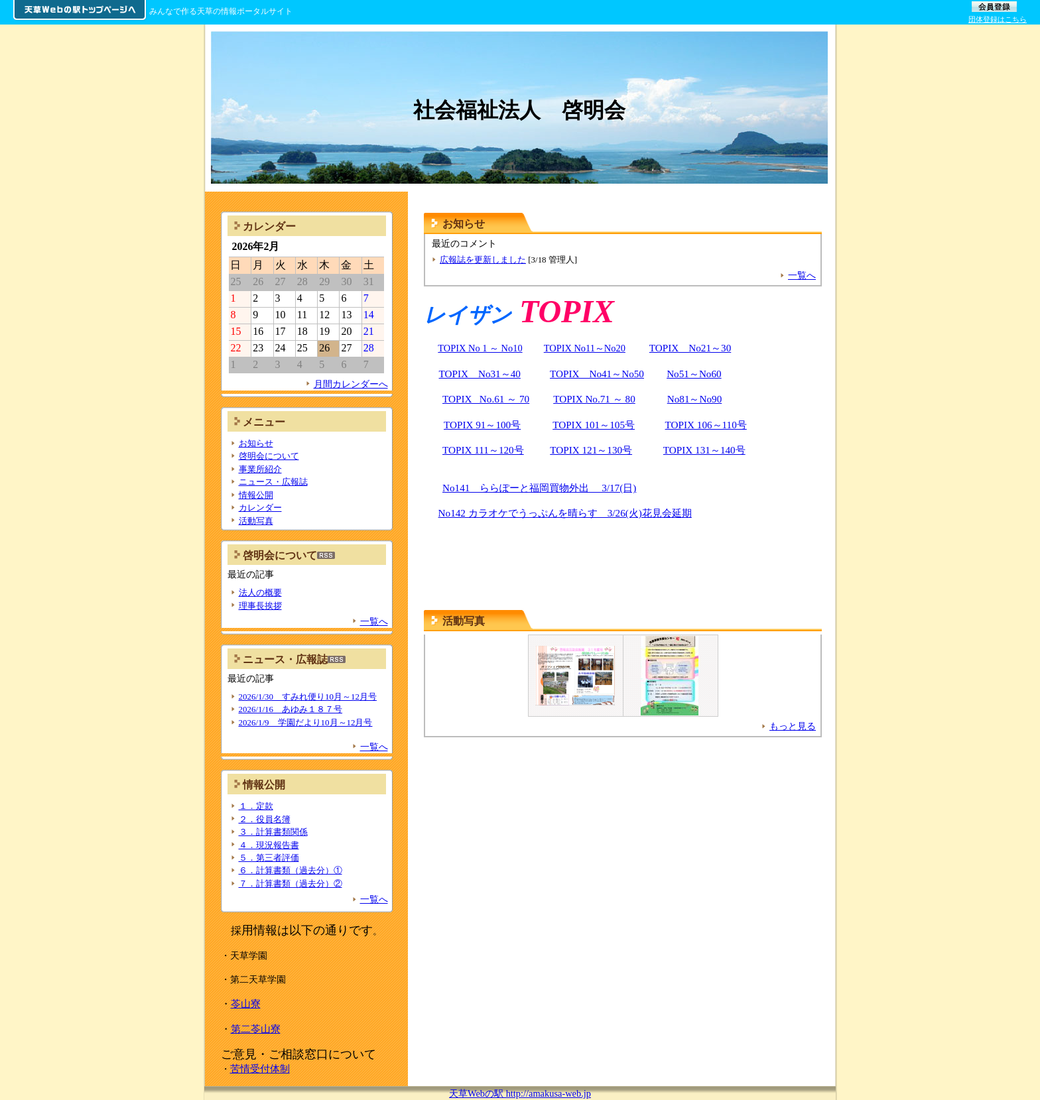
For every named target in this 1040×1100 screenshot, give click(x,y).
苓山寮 (246, 1003)
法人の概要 (260, 592)
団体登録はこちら (997, 19)
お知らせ (256, 443)
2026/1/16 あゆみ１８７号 (291, 709)
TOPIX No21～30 (690, 347)
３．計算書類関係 (273, 832)
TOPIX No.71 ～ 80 (594, 398)
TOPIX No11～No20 (584, 348)
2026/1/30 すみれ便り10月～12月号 (308, 697)
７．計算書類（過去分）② (290, 883)
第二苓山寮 (256, 1028)
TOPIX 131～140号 (704, 450)
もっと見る (792, 726)
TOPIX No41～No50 (597, 373)
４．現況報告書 (269, 845)
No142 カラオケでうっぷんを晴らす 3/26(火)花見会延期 (565, 513)
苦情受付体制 (260, 1068)
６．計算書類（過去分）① (290, 870)
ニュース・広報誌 (273, 482)
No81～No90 (694, 398)
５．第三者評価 (269, 858)
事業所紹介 (260, 469)
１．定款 (256, 806)
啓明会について (269, 456)
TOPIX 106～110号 (706, 424)
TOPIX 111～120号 (483, 450)
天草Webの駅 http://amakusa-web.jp (520, 1093)
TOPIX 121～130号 (591, 450)
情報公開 (256, 495)
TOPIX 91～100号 (482, 424)
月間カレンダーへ (351, 384)
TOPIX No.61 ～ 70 (485, 398)
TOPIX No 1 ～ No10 (480, 348)
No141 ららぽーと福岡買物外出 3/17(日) (539, 487)
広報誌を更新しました (483, 260)
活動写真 (463, 621)
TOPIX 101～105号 (593, 424)
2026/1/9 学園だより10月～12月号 (306, 722)
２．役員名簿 (265, 819)
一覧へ (802, 275)
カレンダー (260, 508)
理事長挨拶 (260, 606)
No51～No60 (694, 373)
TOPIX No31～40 (480, 373)
